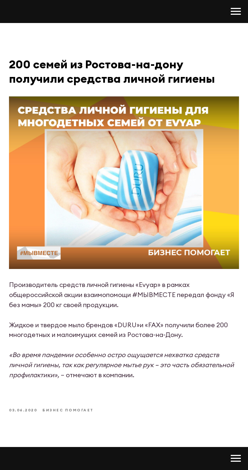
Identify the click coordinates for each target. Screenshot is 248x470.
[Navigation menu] (236, 11)
